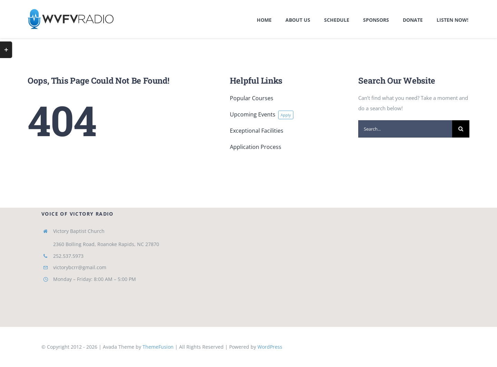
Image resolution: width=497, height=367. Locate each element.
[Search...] (405, 129)
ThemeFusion (158, 347)
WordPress (269, 347)
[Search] (460, 129)
